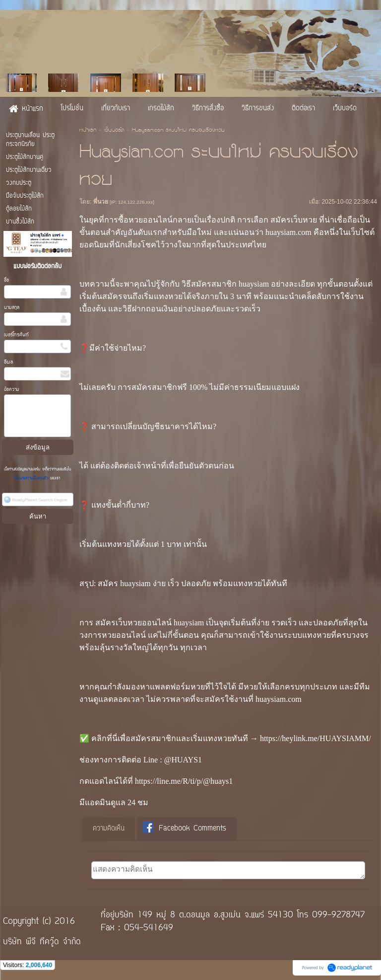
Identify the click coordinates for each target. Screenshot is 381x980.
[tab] (108, 829)
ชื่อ (6, 280)
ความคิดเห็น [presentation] (109, 829)
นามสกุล (11, 307)
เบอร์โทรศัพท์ (16, 335)
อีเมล (8, 362)
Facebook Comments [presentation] (184, 828)
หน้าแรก (87, 131)
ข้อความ (11, 389)
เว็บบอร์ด (114, 131)
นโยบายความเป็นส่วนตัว (32, 478)
